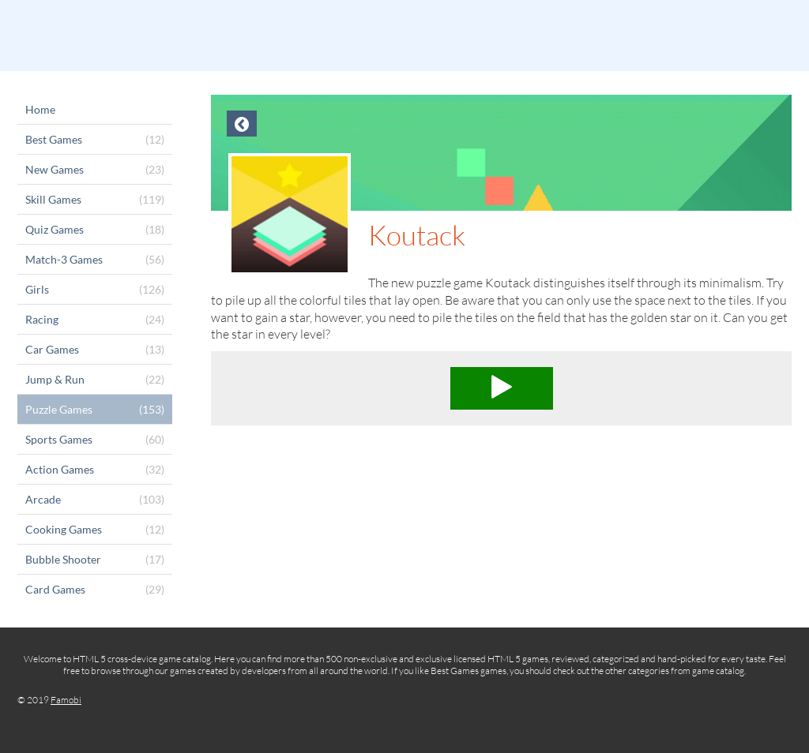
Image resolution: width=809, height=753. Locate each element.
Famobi (66, 700)
